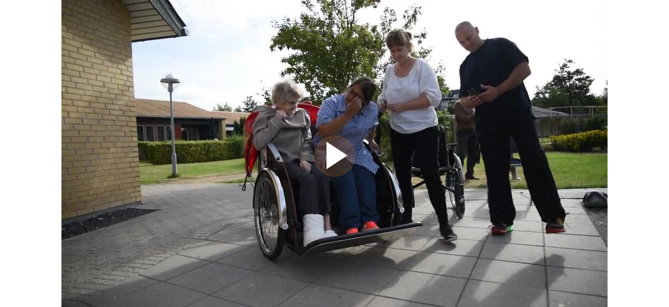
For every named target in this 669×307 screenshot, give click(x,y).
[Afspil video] (334, 174)
